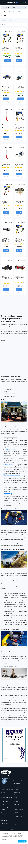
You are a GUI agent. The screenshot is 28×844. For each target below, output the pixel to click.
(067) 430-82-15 (5, 823)
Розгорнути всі (14, 829)
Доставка (16, 787)
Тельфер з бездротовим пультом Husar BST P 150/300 (7, 49)
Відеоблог (3, 814)
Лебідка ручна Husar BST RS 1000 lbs (19, 88)
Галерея (3, 809)
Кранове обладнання (6, 797)
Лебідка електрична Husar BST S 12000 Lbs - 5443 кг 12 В (6, 88)
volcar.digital (20, 780)
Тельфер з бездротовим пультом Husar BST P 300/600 (19, 126)
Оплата (16, 789)
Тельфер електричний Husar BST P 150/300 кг (18, 49)
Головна (3, 11)
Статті (2, 812)
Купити (7, 60)
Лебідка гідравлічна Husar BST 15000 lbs (19, 201)
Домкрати (3, 792)
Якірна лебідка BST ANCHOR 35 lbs (19, 164)
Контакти (16, 804)
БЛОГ (2, 804)
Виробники (11, 11)
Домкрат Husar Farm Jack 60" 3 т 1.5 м (6, 164)
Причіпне (3, 794)
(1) (10, 53)
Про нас (16, 807)
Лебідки (3, 787)
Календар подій (5, 807)
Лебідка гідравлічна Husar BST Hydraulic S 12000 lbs (19, 278)
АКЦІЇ (15, 797)
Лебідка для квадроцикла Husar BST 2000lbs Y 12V (5, 240)
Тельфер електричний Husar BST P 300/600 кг (5, 201)
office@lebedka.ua (18, 824)
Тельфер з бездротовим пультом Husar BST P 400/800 (19, 240)
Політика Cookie (18, 816)
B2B (15, 794)
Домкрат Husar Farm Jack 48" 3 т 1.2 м (6, 126)
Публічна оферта (18, 809)
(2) (10, 92)
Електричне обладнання (7, 789)
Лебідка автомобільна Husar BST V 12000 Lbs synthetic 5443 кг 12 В (7, 279)
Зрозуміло (22, 841)
